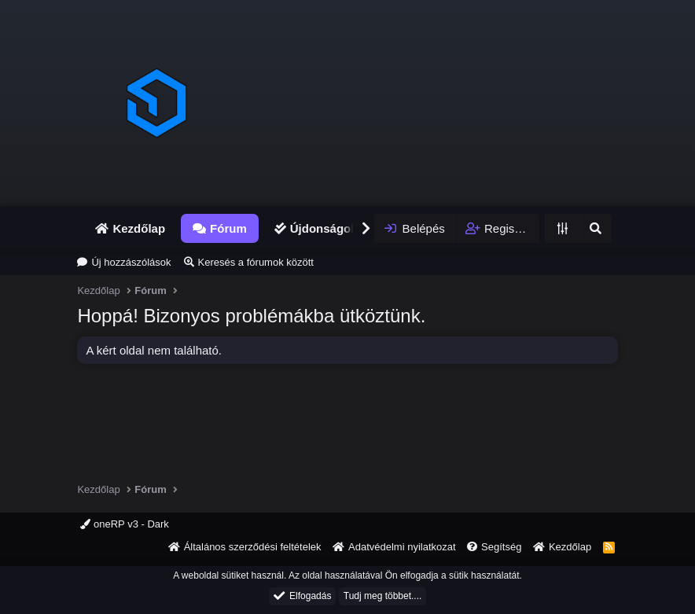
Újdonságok (324, 228)
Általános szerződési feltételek (253, 547)
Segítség (501, 547)
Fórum (228, 228)
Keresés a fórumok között (256, 262)
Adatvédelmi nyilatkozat (402, 547)
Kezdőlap (138, 228)
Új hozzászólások (131, 262)
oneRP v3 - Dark (124, 524)
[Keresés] (595, 228)
